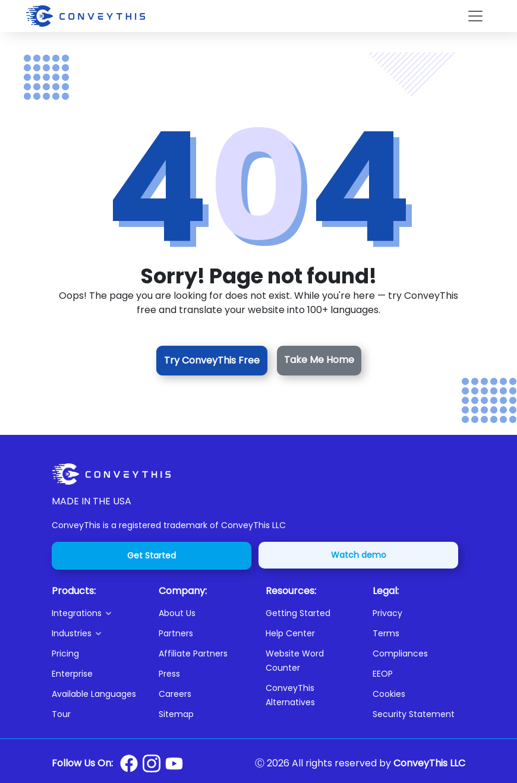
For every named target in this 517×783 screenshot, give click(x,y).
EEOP (383, 674)
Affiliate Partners (193, 653)
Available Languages (94, 694)
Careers (175, 694)
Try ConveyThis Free (212, 360)
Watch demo (358, 555)
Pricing (65, 653)
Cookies (389, 694)
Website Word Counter (295, 661)
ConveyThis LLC (429, 763)
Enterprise (72, 674)
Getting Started (298, 613)
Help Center (290, 633)
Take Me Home (319, 360)
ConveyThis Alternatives (290, 695)
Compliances (400, 653)
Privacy (387, 613)
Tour (61, 714)
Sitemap (176, 714)
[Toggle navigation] (475, 16)
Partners (176, 633)
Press (169, 674)
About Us (177, 613)
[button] (98, 613)
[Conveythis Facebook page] (129, 763)
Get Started (151, 555)
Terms (386, 633)
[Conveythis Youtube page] (174, 764)
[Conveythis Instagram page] (151, 763)
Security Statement (414, 714)
